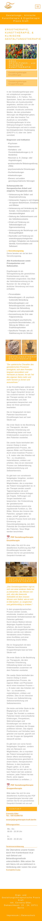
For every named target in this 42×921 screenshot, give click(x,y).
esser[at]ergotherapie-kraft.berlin (21, 820)
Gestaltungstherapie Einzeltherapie (17, 73)
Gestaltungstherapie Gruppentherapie (17, 82)
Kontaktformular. (13, 870)
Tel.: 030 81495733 (14, 816)
